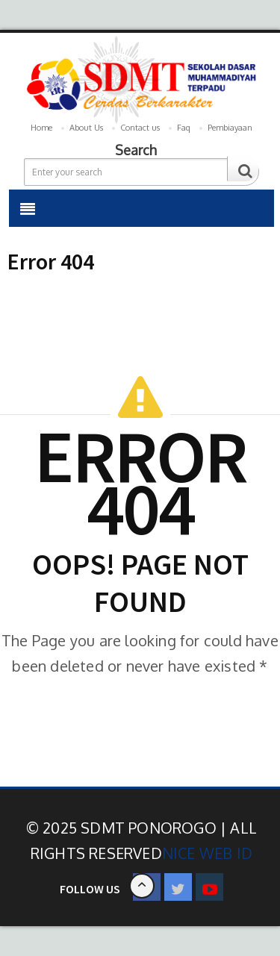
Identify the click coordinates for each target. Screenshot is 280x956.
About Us (86, 127)
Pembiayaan (230, 127)
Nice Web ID (207, 853)
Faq (183, 127)
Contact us (140, 127)
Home (41, 127)
